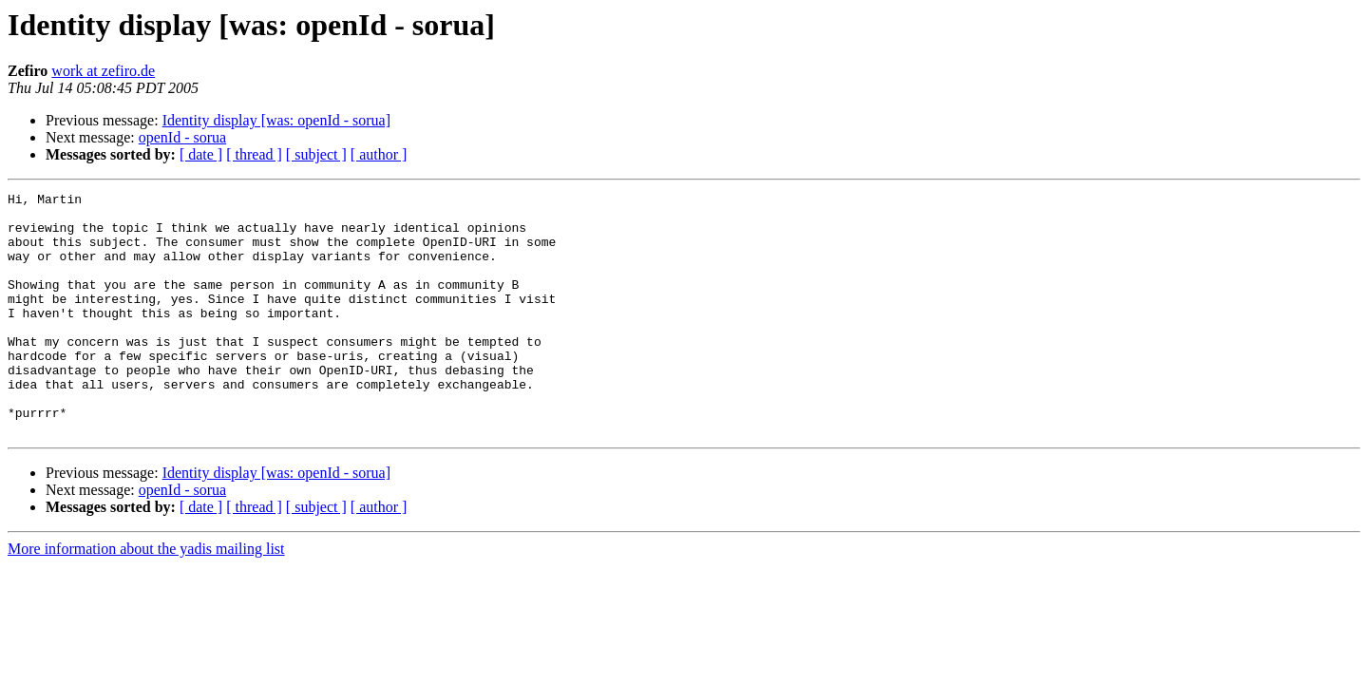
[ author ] (379, 154)
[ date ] (201, 154)
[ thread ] (254, 154)
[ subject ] (316, 154)
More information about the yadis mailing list (146, 597)
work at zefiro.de (103, 71)
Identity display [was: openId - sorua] (276, 120)
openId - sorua (182, 137)
